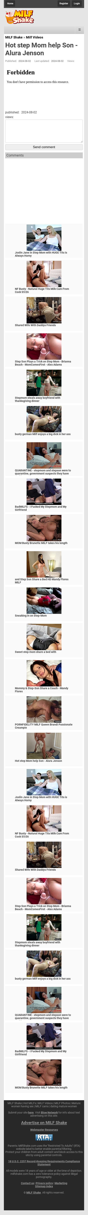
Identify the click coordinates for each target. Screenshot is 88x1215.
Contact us (27, 1187)
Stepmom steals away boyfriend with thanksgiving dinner (37, 404)
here (31, 1117)
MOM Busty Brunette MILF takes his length (41, 547)
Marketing (61, 1187)
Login (77, 3)
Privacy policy (44, 1187)
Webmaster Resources (44, 1134)
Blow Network (49, 1117)
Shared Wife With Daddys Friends (35, 329)
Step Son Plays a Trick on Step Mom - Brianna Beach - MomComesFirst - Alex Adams (43, 368)
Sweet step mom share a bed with (35, 656)
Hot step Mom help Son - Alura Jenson (38, 765)
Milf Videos (34, 37)
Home (10, 3)
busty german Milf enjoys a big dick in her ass (43, 438)
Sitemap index (44, 1191)
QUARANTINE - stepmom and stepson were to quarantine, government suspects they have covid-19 (43, 478)
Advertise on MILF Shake (44, 1127)
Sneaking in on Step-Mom (31, 620)
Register (64, 3)
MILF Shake (13, 37)
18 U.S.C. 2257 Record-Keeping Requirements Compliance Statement (44, 1167)
